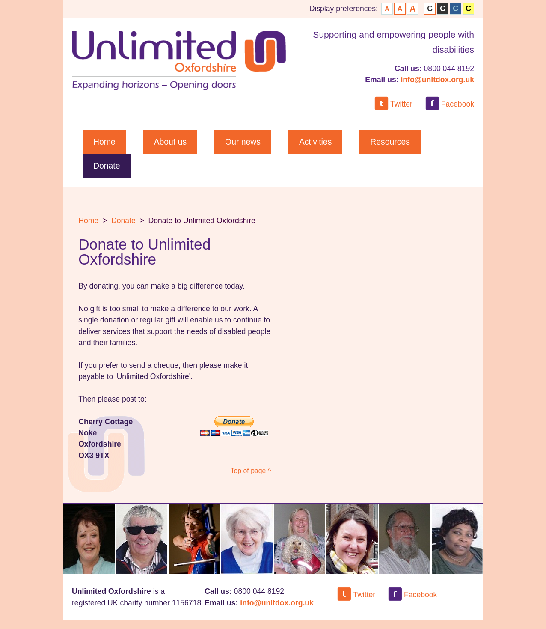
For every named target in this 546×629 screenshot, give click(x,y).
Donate (123, 220)
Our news (243, 141)
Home (104, 141)
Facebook (457, 104)
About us (170, 141)
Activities (315, 141)
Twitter (401, 104)
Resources (390, 141)
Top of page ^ (251, 470)
